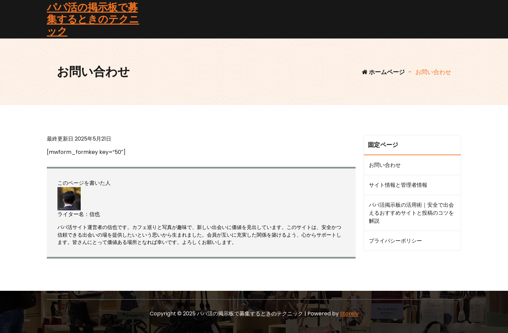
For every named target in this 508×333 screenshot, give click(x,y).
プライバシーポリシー (395, 241)
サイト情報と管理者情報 (398, 185)
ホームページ (383, 72)
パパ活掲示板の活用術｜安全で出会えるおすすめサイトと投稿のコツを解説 (411, 213)
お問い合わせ (385, 165)
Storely (349, 313)
